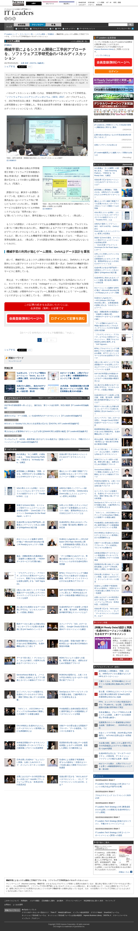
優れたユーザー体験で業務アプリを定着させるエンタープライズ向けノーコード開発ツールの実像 (73, 474)
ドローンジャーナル (120, 915)
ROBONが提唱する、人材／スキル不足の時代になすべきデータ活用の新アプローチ (73, 677)
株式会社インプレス (29, 910)
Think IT (53, 912)
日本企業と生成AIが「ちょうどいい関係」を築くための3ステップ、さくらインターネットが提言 (31, 762)
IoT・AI (108, 2)
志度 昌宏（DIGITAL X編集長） (33, 63)
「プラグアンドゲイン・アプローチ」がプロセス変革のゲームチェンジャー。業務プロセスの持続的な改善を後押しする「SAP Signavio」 (31, 578)
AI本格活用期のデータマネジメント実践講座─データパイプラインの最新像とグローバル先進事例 (31, 745)
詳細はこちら (124, 872)
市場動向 (51, 34)
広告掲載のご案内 (48, 901)
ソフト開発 (100, 2)
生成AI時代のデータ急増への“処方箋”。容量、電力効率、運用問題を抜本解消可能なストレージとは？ (73, 609)
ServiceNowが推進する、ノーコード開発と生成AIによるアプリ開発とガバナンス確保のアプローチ (31, 677)
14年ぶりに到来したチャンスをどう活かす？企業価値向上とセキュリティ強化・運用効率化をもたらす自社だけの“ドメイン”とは (106, 259)
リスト (29, 66)
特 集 (53, 25)
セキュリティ (70, 29)
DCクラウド (50, 3)
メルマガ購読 (34, 901)
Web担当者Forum (64, 912)
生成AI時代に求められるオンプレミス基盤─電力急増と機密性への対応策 (73, 525)
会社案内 (60, 901)
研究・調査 (117, 2)
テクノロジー (37, 25)
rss (14, 18)
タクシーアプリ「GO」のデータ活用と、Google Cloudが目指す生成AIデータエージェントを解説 (73, 626)
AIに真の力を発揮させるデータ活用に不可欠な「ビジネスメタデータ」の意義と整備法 (31, 609)
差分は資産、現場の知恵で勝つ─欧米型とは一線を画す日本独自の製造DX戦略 (73, 643)
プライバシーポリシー (73, 901)
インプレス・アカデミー (31, 918)
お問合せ (7, 905)
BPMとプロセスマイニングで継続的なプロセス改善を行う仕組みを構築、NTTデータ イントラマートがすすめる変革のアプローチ (106, 353)
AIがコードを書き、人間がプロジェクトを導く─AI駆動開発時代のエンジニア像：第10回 (74, 375)
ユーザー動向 (23, 29)
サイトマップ (110, 901)
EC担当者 (91, 2)
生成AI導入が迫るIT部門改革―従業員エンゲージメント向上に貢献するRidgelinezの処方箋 (31, 525)
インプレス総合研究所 (81, 912)
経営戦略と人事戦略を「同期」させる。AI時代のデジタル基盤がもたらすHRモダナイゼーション (31, 474)
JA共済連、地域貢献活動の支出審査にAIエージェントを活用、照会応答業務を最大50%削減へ (74, 388)
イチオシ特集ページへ (122, 659)
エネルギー (82, 5)
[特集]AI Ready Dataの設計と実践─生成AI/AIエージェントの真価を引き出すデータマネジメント (113, 630)
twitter (6, 18)
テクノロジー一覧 (26, 34)
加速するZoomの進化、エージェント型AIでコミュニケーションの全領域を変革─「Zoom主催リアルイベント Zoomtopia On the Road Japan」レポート (31, 510)
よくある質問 (18, 905)
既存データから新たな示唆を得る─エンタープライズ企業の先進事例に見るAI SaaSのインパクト (31, 626)
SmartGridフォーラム (111, 912)
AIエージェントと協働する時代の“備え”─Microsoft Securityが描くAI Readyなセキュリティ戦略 (30, 542)
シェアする (9, 66)
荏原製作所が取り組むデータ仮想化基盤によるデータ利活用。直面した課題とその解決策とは (73, 745)
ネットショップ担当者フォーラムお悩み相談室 (65, 915)
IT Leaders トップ (10, 34)
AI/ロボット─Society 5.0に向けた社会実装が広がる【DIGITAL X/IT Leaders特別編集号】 (42, 423)
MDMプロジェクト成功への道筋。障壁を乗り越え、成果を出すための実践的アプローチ (73, 660)
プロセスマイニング (40, 29)
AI (53, 29)
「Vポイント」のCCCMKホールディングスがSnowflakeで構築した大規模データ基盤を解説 (30, 711)
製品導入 (67, 3)
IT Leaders (18, 12)
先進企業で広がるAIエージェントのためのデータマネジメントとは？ (73, 457)
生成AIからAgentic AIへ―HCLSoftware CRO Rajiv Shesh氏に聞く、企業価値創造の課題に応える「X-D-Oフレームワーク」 (106, 303)
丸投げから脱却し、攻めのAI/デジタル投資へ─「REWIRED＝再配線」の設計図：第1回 (31, 388)
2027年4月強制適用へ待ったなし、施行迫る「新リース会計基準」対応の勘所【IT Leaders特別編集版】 (46, 406)
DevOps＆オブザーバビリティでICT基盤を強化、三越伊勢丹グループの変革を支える (73, 694)
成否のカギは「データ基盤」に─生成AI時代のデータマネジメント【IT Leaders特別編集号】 (43, 416)
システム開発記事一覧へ (79, 41)
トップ (9, 27)
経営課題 (21, 25)
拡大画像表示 (11, 160)
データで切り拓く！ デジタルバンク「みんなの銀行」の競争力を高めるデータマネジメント (31, 660)
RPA (59, 29)
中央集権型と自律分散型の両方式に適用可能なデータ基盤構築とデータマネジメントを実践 (73, 711)
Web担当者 (82, 2)
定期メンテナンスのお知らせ (105, 145)
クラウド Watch (96, 912)
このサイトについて (11, 901)
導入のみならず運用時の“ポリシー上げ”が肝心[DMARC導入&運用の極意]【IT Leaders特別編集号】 (46, 431)
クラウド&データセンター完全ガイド (35, 912)
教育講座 (99, 5)
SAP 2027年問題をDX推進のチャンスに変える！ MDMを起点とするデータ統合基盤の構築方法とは (73, 592)
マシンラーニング (14, 361)
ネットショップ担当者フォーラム (34, 915)
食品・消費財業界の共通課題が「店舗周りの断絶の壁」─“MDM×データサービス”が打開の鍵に (31, 558)
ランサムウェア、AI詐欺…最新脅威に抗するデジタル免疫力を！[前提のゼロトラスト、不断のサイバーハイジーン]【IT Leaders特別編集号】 (47, 440)
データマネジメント (87, 29)
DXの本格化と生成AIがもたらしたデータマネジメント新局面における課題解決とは (31, 728)
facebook (10, 18)
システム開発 (40, 34)
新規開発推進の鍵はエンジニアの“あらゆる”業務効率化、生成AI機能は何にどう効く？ (30, 643)
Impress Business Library (104, 49)
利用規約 (24, 901)
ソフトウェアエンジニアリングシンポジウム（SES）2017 (35, 97)
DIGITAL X (107, 915)
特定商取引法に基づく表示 (93, 901)
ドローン (91, 5)
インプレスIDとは (103, 55)
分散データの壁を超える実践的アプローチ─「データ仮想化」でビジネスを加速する (73, 728)
